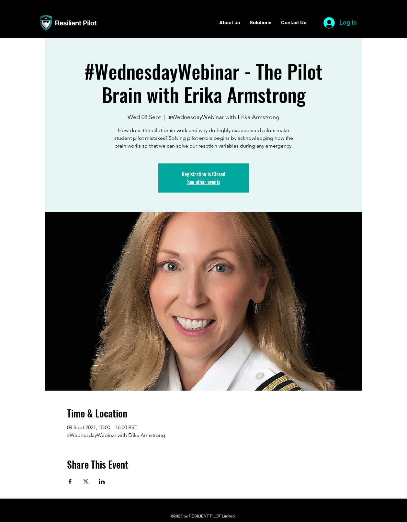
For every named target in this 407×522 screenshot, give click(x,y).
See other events (203, 182)
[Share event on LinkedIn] (102, 481)
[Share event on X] (86, 481)
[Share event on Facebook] (70, 481)
